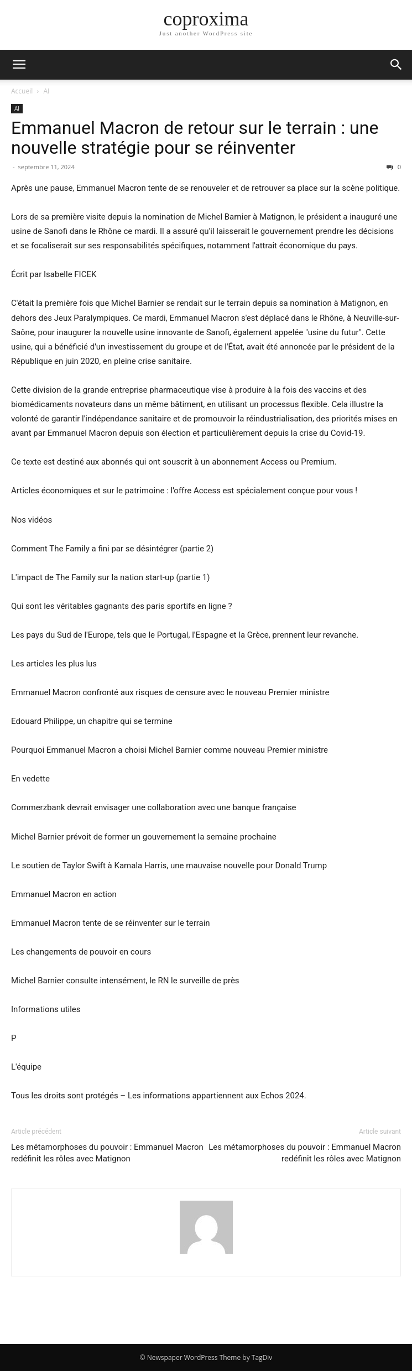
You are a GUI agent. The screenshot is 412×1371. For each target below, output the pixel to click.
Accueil (22, 91)
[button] (18, 65)
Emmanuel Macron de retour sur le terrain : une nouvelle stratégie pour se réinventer (194, 137)
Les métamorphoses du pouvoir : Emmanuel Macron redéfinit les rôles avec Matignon (107, 1153)
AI (47, 91)
